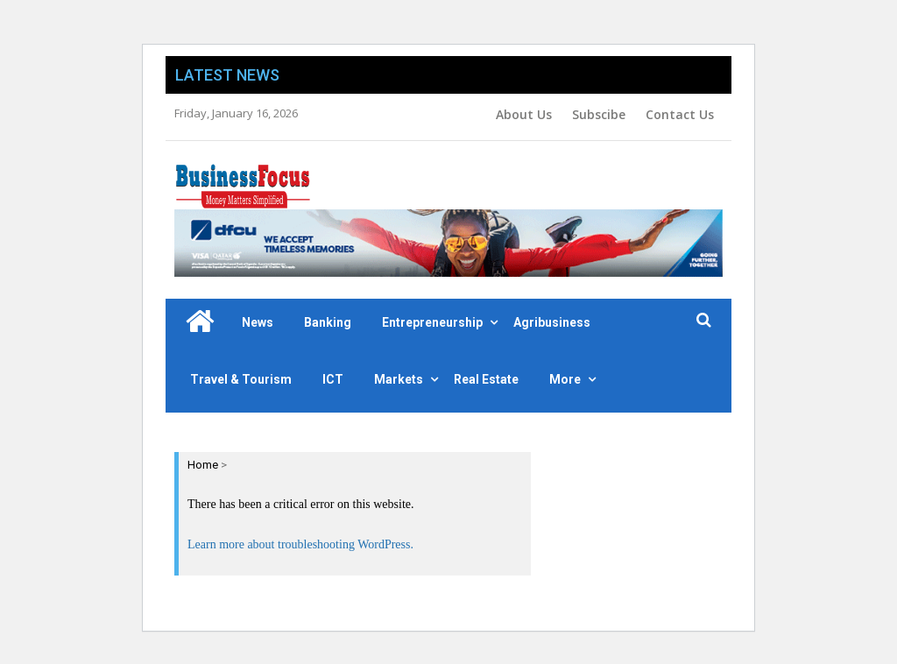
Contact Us (680, 114)
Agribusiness (551, 322)
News (257, 322)
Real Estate (486, 379)
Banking (327, 322)
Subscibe (598, 114)
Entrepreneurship (432, 322)
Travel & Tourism (241, 379)
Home (202, 464)
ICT (332, 379)
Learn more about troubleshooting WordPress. (300, 544)
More (565, 379)
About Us (524, 114)
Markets (398, 379)
